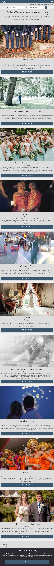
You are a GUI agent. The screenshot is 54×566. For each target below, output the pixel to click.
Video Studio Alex (27, 60)
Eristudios (27, 473)
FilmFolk (27, 318)
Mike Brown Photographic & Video (27, 524)
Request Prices (27, 72)
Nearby (27, 22)
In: (26, 7)
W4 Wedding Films (27, 266)
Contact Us (5, 546)
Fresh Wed (27, 215)
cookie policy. (29, 556)
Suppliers (32, 4)
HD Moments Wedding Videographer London (27, 369)
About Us (5, 544)
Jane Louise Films (27, 421)
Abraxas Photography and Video (27, 163)
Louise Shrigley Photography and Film (27, 111)
